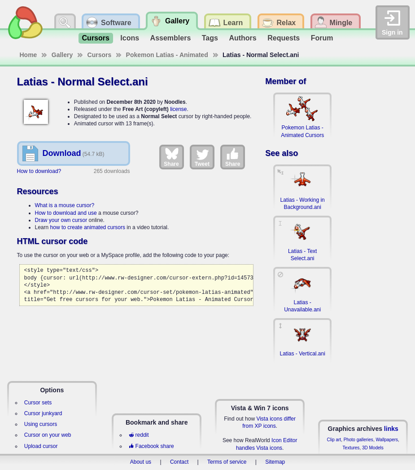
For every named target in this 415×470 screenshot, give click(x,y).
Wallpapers (387, 439)
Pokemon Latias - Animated (167, 54)
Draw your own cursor (61, 220)
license (178, 109)
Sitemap (275, 462)
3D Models (373, 447)
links (391, 428)
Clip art (334, 439)
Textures (351, 447)
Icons (129, 38)
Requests (283, 38)
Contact (179, 462)
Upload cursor (41, 446)
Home (28, 54)
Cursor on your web (47, 435)
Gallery (62, 54)
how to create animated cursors (87, 227)
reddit (139, 435)
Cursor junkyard (43, 413)
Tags (210, 38)
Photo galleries (358, 439)
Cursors (95, 38)
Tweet (202, 156)
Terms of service (226, 462)
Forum (322, 38)
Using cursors (40, 424)
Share (171, 156)
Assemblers (170, 38)
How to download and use (66, 213)
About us (140, 462)
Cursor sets (38, 402)
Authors (242, 38)
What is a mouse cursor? (65, 205)
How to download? (39, 171)
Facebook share (151, 446)
